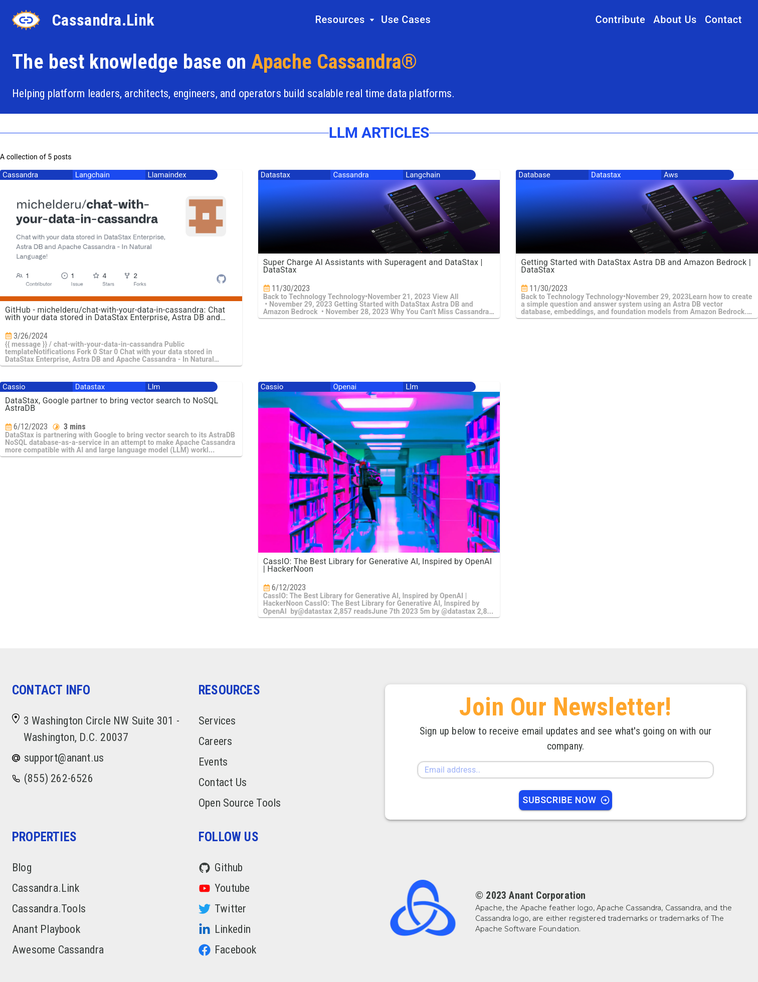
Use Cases (406, 20)
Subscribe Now (567, 800)
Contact (723, 20)
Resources (345, 20)
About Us (675, 20)
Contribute (621, 20)
